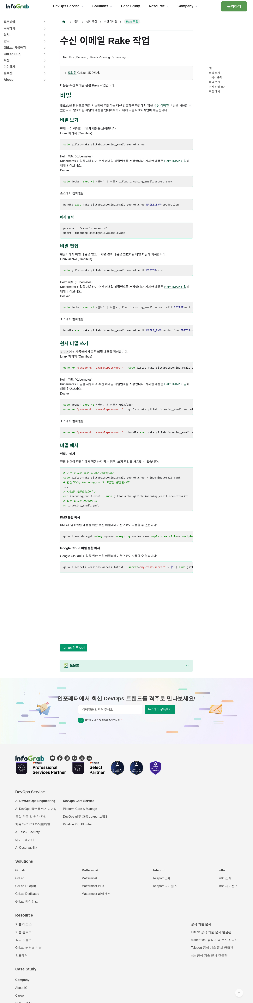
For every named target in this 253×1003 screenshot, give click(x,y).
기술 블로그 (23, 932)
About (8, 79)
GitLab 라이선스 (26, 901)
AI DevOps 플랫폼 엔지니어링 (36, 808)
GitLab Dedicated (27, 893)
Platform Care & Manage (80, 808)
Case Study (25, 969)
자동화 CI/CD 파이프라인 (32, 824)
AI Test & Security (27, 832)
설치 (6, 34)
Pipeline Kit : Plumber (78, 824)
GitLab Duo (12, 54)
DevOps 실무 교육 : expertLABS (85, 816)
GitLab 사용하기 (15, 47)
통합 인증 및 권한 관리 (31, 816)
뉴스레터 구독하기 (160, 709)
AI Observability (26, 847)
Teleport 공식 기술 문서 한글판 (212, 947)
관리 (6, 41)
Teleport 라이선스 (165, 886)
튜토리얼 (9, 22)
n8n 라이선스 (228, 886)
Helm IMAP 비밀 (175, 161)
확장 (6, 60)
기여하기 (9, 66)
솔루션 (8, 73)
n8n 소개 (225, 878)
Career (20, 995)
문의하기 (234, 6)
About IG (21, 987)
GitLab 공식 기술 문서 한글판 (211, 932)
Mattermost (89, 878)
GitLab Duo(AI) (25, 886)
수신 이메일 (161, 105)
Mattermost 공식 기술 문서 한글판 (214, 940)
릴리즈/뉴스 (23, 940)
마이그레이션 (24, 839)
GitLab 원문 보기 (74, 648)
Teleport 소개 (162, 878)
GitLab (19, 878)
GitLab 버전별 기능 (28, 947)
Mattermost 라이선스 (95, 893)
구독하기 (9, 28)
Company (22, 979)
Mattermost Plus (92, 886)
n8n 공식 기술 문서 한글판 (209, 955)
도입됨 (72, 72)
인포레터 (21, 955)
